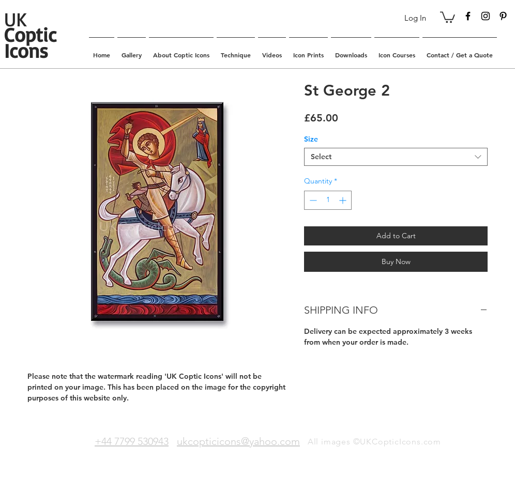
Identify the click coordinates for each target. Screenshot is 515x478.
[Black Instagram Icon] (485, 16)
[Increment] (343, 200)
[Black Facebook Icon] (468, 16)
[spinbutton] (328, 200)
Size (311, 139)
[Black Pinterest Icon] (503, 16)
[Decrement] (312, 200)
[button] (447, 16)
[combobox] (396, 157)
